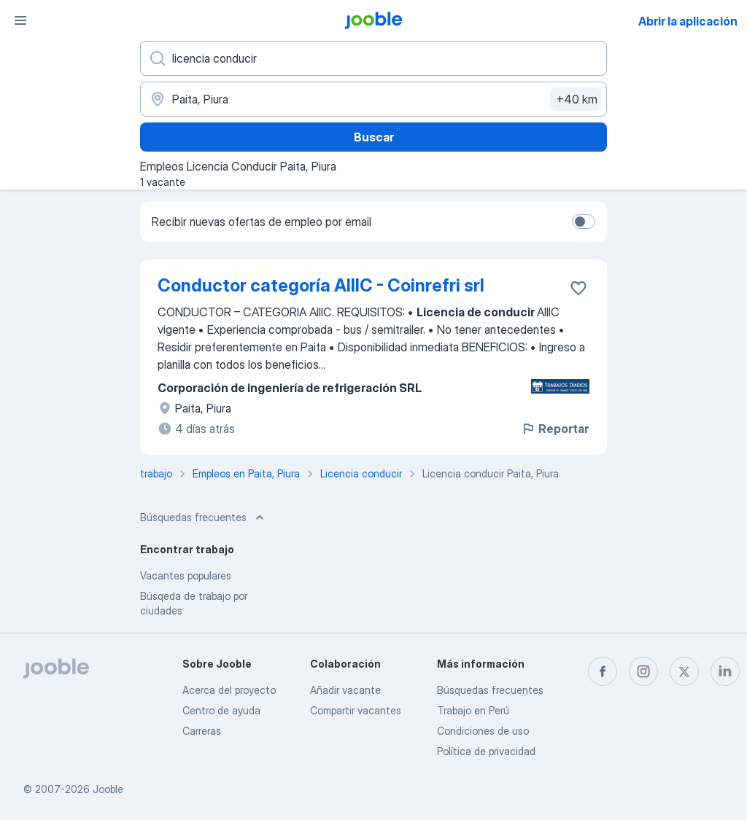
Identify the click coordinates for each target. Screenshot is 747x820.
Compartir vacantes (355, 710)
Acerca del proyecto (229, 690)
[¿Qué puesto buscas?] (373, 58)
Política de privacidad (486, 751)
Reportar (555, 428)
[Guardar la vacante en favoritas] (578, 288)
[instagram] (643, 671)
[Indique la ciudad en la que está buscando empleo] (373, 99)
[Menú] (20, 20)
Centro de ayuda (221, 710)
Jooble (108, 789)
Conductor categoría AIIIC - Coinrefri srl (321, 285)
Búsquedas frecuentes (490, 690)
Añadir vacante (345, 690)
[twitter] (684, 671)
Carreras (201, 731)
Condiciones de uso (483, 731)
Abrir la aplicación (688, 21)
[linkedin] (725, 671)
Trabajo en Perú (473, 710)
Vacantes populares (185, 575)
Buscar (374, 137)
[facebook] (602, 671)
